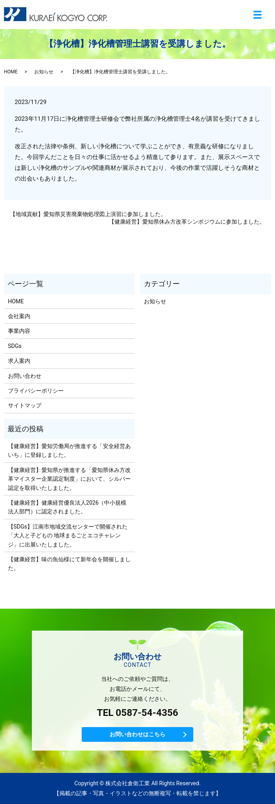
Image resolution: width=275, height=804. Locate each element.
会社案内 (19, 316)
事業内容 (19, 331)
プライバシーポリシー (36, 390)
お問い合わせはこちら (137, 734)
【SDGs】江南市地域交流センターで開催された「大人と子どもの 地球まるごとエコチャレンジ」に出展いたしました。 (68, 535)
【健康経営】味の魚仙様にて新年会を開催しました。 (69, 563)
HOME (11, 72)
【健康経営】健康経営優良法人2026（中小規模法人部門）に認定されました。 (67, 507)
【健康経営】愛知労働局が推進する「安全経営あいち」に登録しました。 (69, 450)
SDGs (15, 346)
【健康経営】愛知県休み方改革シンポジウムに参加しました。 (187, 221)
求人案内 (19, 361)
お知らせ (43, 72)
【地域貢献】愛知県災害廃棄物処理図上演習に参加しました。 (88, 214)
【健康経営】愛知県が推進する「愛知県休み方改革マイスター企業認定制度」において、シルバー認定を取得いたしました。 (69, 479)
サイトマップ (24, 405)
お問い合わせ (24, 376)
